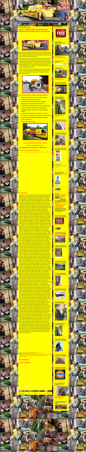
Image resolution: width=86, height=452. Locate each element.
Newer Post (21, 393)
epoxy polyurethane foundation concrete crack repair (34, 355)
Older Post (49, 393)
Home (35, 393)
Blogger (49, 449)
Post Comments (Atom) (38, 396)
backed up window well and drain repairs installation (32, 354)
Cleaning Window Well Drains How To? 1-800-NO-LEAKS (63, 196)
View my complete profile (23, 418)
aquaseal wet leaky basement (24, 416)
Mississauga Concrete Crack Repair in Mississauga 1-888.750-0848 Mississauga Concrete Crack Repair (60, 206)
